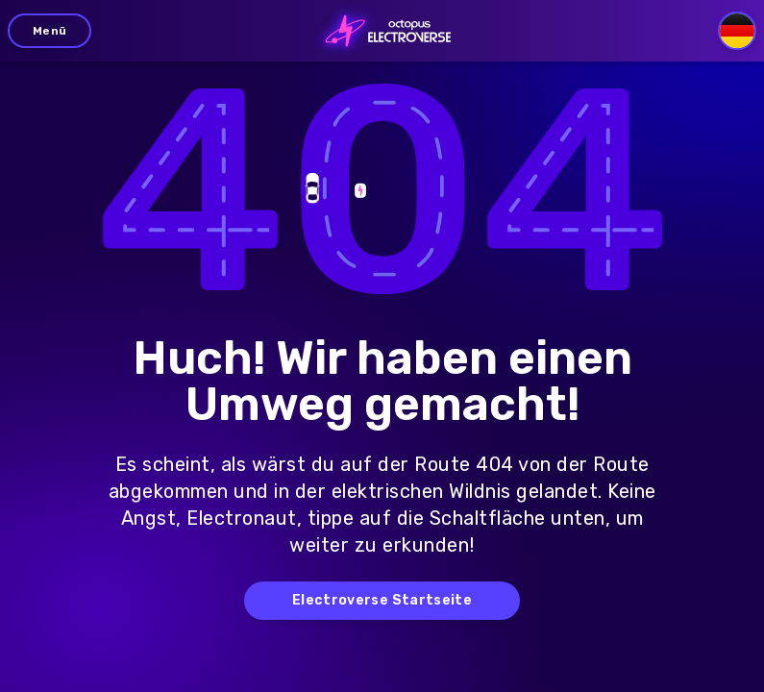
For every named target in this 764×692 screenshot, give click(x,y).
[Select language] (737, 31)
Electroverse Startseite (382, 600)
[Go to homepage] (382, 31)
